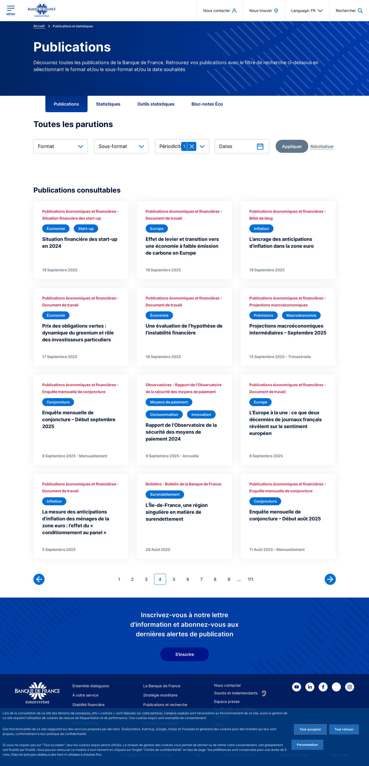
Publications (66, 104)
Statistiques (108, 104)
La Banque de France (161, 686)
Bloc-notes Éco (207, 104)
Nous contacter (227, 685)
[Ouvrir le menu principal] (10, 10)
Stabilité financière (88, 704)
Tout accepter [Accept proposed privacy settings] (310, 729)
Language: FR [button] (307, 10)
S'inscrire (184, 654)
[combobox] (60, 146)
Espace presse (227, 701)
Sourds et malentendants (236, 693)
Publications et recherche (165, 704)
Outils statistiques (156, 104)
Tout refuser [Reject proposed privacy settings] (344, 729)
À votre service (85, 695)
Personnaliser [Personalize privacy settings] (307, 745)
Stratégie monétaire (160, 695)
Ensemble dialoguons (90, 686)
